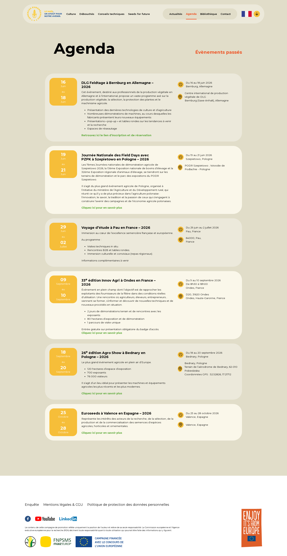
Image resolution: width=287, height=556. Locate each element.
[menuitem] (251, 14)
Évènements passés (218, 52)
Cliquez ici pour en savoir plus (101, 207)
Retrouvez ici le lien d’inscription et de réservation (116, 135)
